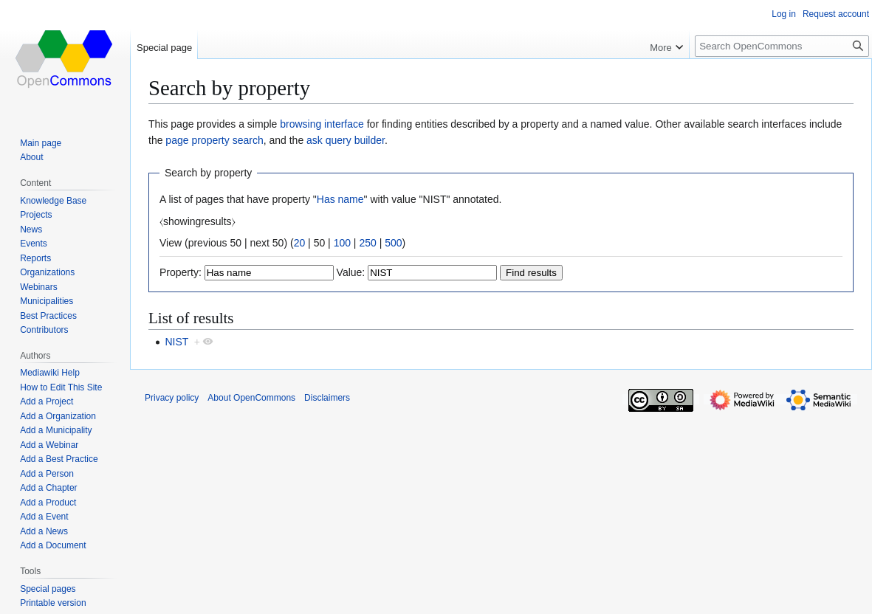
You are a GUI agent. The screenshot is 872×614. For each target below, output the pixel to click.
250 (367, 243)
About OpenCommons (251, 398)
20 (300, 243)
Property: (180, 272)
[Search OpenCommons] (782, 46)
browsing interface (322, 124)
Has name (340, 199)
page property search (214, 140)
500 (393, 243)
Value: (351, 272)
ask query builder (345, 140)
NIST (176, 342)
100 (342, 243)
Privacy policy (172, 398)
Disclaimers (327, 398)
